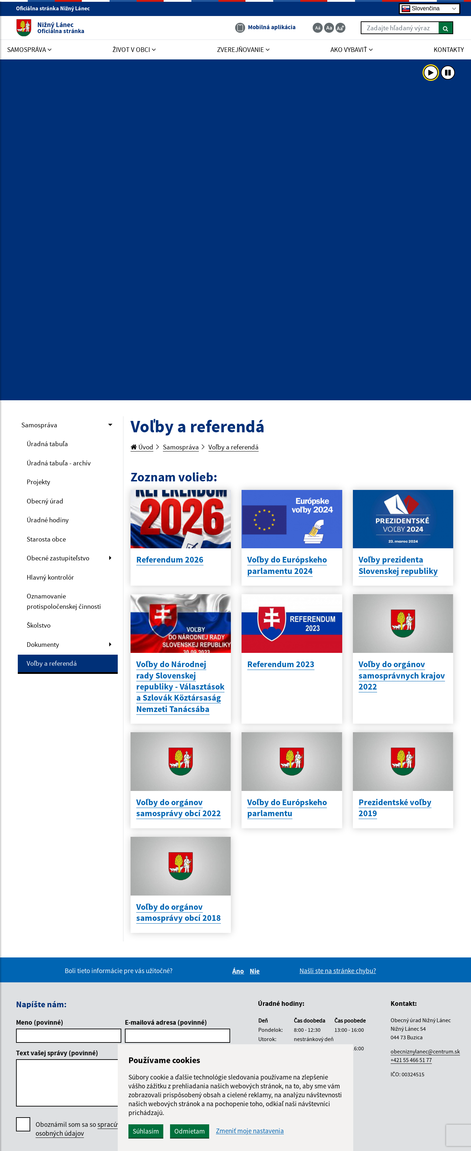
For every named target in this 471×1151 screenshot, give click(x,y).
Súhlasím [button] (146, 1131)
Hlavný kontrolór (50, 577)
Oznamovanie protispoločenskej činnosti (64, 601)
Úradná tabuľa (47, 443)
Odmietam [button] (189, 1131)
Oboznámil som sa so (85, 1129)
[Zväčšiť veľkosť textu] (340, 28)
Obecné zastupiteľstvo (58, 558)
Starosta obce (46, 539)
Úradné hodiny (48, 520)
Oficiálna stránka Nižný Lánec (56, 8)
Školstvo (39, 625)
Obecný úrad (45, 501)
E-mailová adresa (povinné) (166, 1022)
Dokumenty (43, 644)
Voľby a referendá (52, 663)
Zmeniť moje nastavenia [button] (250, 1131)
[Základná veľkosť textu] (329, 28)
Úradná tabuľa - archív (59, 463)
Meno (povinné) (39, 1022)
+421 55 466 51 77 (411, 1059)
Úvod (142, 447)
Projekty (38, 481)
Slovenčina (421, 8)
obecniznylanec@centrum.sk (425, 1051)
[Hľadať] (446, 27)
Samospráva (39, 425)
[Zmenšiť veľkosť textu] (318, 28)
